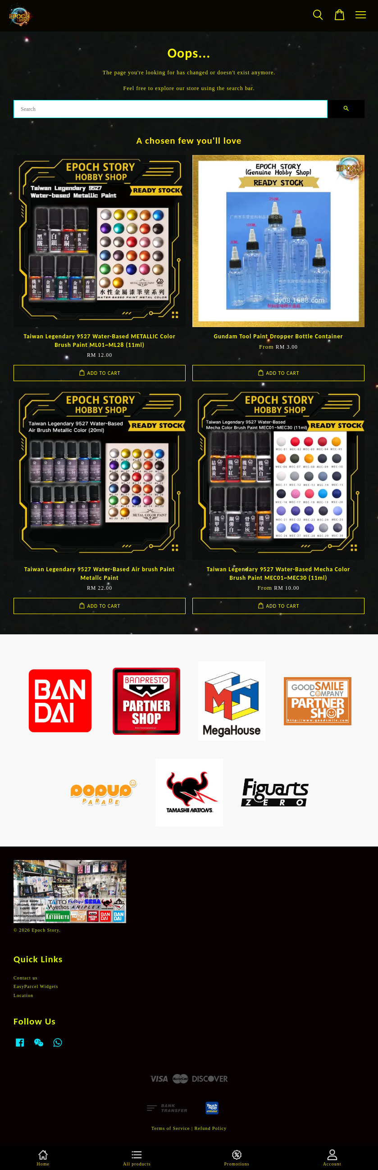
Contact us (25, 977)
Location (23, 995)
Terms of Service (170, 1128)
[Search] (171, 109)
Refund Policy (211, 1128)
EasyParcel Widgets (36, 986)
